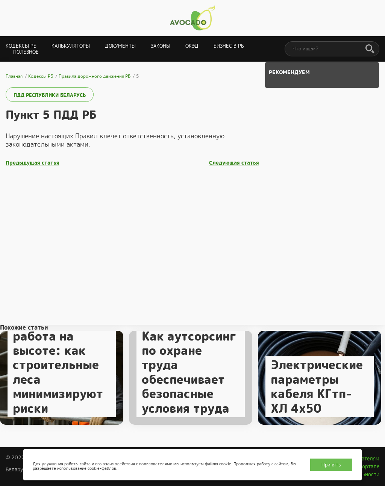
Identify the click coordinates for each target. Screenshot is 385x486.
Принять (331, 464)
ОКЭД (192, 46)
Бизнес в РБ (229, 46)
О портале (366, 466)
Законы (160, 46)
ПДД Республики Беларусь (50, 95)
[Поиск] (369, 49)
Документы (120, 46)
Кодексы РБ (21, 46)
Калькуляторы (71, 46)
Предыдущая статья (32, 163)
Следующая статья (234, 163)
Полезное (26, 52)
